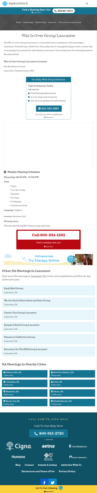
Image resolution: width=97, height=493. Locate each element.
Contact (29, 465)
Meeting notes (11, 221)
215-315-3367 (48, 108)
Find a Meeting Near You (36, 10)
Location (8, 216)
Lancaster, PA (38, 276)
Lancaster (52, 22)
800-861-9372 (64, 10)
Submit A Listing (47, 465)
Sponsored (48, 491)
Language (9, 210)
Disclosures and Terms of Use (38, 471)
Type (6, 181)
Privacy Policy (67, 471)
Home (18, 22)
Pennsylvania (41, 22)
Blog (17, 465)
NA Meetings (28, 22)
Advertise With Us (71, 465)
